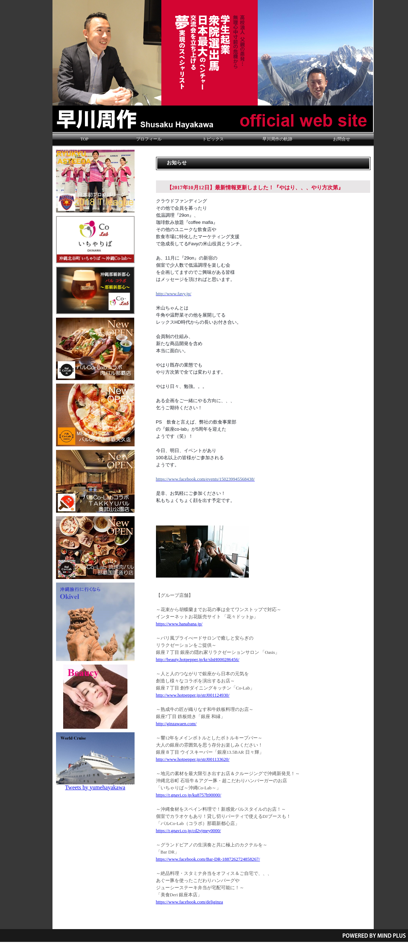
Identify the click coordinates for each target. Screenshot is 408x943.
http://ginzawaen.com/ (176, 723)
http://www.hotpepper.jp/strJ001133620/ (193, 759)
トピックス (213, 139)
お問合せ (341, 139)
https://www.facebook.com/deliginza (189, 902)
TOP (84, 139)
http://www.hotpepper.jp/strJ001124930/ (193, 695)
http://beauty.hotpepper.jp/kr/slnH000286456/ (198, 659)
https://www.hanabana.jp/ (179, 623)
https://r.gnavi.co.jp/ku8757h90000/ (188, 795)
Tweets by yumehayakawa (95, 787)
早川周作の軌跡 (277, 139)
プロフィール (149, 139)
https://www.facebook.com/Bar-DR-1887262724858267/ (208, 859)
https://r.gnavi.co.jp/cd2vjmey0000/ (188, 830)
